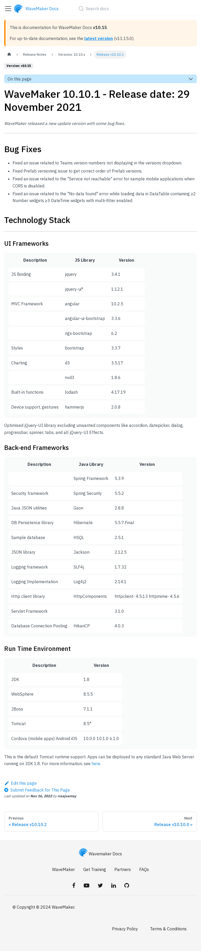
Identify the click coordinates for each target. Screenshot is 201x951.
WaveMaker (63, 869)
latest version (98, 38)
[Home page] (9, 54)
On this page (19, 79)
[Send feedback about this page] (37, 790)
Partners (122, 869)
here (96, 763)
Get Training (94, 869)
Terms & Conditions (168, 928)
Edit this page (20, 783)
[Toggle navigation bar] (8, 9)
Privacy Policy (125, 928)
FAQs (144, 869)
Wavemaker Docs (100, 853)
